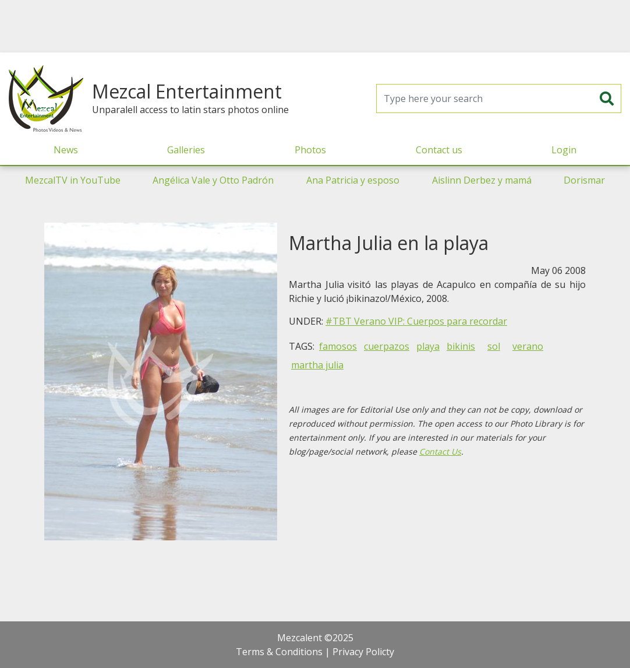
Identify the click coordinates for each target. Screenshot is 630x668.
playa (428, 346)
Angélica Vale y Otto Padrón (213, 180)
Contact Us (440, 451)
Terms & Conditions (279, 651)
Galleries (186, 149)
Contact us (439, 149)
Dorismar (584, 180)
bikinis (461, 346)
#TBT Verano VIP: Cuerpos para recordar (416, 321)
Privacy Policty (363, 651)
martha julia (317, 364)
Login (563, 149)
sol (493, 346)
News (66, 149)
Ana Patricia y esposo (352, 180)
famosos (338, 346)
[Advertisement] (315, 26)
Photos (310, 149)
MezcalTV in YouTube (73, 180)
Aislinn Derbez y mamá (482, 180)
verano (527, 346)
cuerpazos (386, 346)
